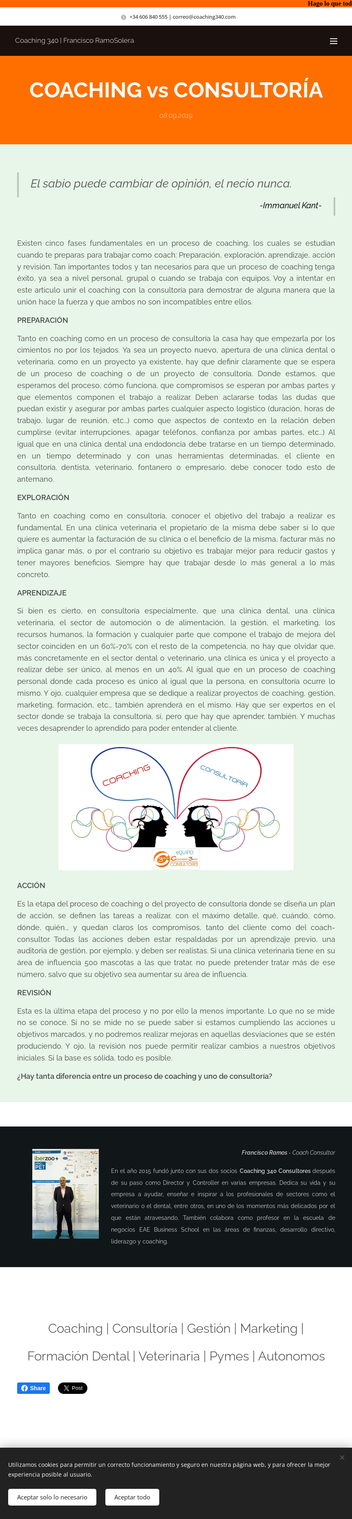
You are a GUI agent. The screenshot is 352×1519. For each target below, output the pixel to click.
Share (33, 1388)
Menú (333, 41)
